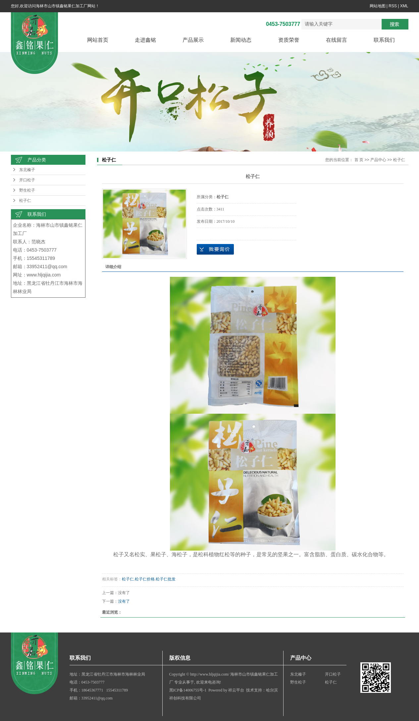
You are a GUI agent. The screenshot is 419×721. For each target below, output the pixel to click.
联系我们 (384, 40)
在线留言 (336, 40)
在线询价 (215, 249)
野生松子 (27, 190)
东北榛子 (27, 169)
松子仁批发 (166, 579)
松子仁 (25, 200)
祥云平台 (236, 690)
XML (404, 6)
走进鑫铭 (145, 40)
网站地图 (378, 6)
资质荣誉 (288, 40)
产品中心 (378, 159)
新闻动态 (240, 40)
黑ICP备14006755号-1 (188, 690)
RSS (393, 6)
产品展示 (193, 40)
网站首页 (97, 40)
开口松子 (27, 180)
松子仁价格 (145, 579)
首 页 (358, 159)
